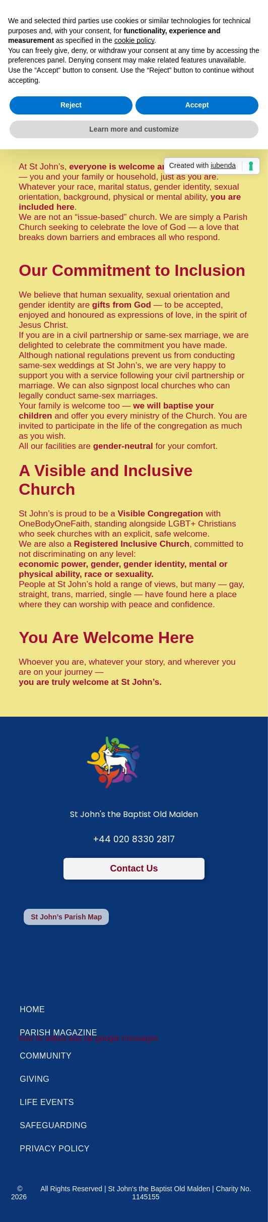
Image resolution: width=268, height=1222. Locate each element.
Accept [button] (197, 105)
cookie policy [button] (134, 40)
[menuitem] (134, 1009)
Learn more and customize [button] (133, 129)
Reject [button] (71, 105)
